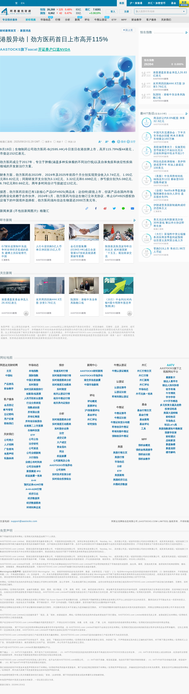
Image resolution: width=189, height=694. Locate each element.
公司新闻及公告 (61, 460)
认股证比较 (120, 392)
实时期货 (33, 384)
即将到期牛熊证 (120, 431)
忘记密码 (9, 414)
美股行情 (120, 457)
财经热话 (170, 416)
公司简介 (9, 440)
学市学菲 (170, 397)
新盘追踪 (170, 448)
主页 (8, 371)
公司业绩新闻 (33, 453)
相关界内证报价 (61, 403)
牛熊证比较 (120, 417)
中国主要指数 (33, 380)
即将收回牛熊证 (120, 427)
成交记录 (61, 437)
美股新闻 (120, 475)
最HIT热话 (153, 113)
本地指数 (33, 371)
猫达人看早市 (170, 381)
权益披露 (61, 456)
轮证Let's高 (170, 424)
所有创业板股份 (33, 421)
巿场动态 (144, 389)
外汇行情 (144, 375)
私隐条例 (9, 458)
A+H (33, 480)
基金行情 (144, 415)
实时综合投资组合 (61, 479)
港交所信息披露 (92, 380)
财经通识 (170, 436)
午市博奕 (170, 393)
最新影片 (170, 377)
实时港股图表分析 (61, 380)
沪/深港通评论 (92, 410)
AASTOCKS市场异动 (62, 465)
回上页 (128, 30)
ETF (34, 435)
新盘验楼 (170, 444)
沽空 (61, 433)
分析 (120, 466)
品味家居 (170, 440)
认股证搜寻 (120, 387)
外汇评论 (92, 419)
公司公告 (33, 439)
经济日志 (33, 493)
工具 (144, 428)
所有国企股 (34, 412)
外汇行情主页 (144, 371)
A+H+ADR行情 (34, 489)
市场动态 (120, 461)
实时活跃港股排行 (33, 389)
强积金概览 (144, 445)
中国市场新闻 (92, 384)
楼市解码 (170, 452)
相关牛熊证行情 (61, 398)
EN (23, 3)
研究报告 (92, 424)
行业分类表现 (33, 403)
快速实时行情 (61, 371)
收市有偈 (170, 389)
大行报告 (33, 457)
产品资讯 (9, 384)
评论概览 (92, 401)
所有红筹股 (34, 416)
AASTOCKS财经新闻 (92, 371)
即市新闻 (6, 220)
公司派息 (33, 448)
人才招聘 (9, 444)
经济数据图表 (33, 503)
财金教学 (9, 388)
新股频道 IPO (33, 471)
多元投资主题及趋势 (170, 405)
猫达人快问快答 (170, 385)
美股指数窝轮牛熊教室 (170, 428)
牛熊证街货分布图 (120, 422)
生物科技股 (34, 430)
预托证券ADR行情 (33, 484)
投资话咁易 (171, 409)
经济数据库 (34, 498)
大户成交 (61, 442)
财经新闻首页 (8, 30)
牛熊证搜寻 (120, 413)
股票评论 (92, 405)
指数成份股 (34, 407)
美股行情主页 (120, 452)
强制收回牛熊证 (120, 436)
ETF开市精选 (171, 401)
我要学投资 (171, 432)
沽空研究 (33, 443)
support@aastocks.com (24, 521)
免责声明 (9, 453)
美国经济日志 (120, 479)
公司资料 (61, 469)
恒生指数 (146, 32)
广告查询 (9, 449)
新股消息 (25, 30)
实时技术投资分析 (61, 474)
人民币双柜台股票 (33, 398)
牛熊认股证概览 (120, 371)
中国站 (8, 375)
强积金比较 (144, 454)
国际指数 (33, 375)
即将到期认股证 (120, 396)
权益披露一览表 (33, 475)
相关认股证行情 (61, 393)
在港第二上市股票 (33, 425)
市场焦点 (170, 420)
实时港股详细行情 (61, 375)
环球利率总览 (33, 507)
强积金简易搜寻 (144, 449)
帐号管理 (8, 409)
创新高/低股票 (33, 393)
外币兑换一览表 (144, 393)
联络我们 (9, 423)
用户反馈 (9, 418)
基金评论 (92, 415)
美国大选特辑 (170, 412)
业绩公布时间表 (33, 462)
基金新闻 (144, 419)
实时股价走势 (61, 428)
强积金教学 (144, 459)
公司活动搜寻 (33, 466)
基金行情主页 (144, 410)
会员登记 (9, 405)
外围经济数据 (120, 484)
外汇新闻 (144, 380)
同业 (61, 451)
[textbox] (160, 11)
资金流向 (61, 447)
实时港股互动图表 (61, 384)
